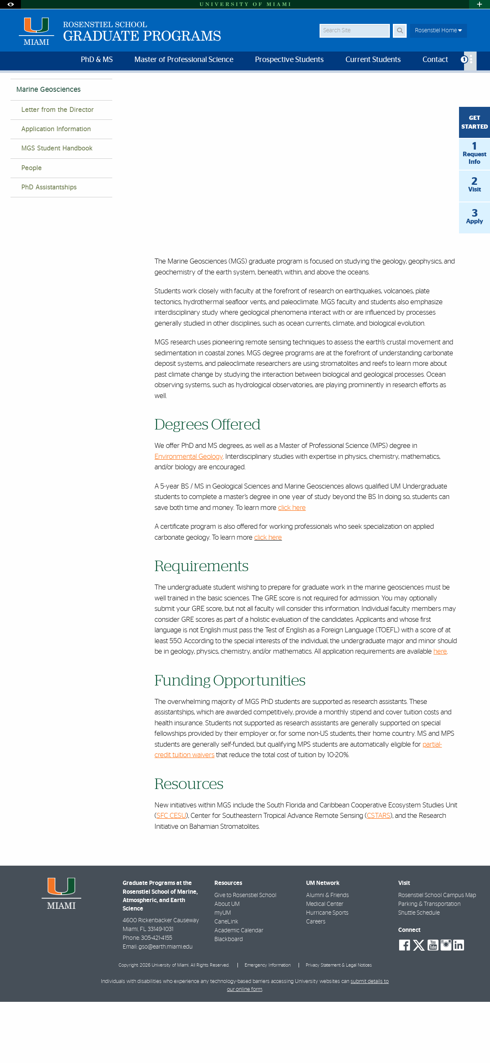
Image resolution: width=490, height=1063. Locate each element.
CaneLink (226, 983)
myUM (222, 974)
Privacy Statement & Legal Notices (339, 1026)
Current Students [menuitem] (373, 60)
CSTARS (378, 876)
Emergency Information (268, 1026)
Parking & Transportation (429, 965)
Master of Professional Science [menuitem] (183, 60)
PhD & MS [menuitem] (97, 60)
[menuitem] (470, 61)
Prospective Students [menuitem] (289, 60)
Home (177, 90)
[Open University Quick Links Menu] (479, 4)
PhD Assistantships (49, 249)
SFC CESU (171, 876)
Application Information (56, 190)
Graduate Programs (221, 90)
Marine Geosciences (281, 90)
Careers (315, 983)
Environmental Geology (189, 517)
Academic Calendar (238, 992)
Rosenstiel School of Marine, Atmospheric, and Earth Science (83, 90)
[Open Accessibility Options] (10, 4)
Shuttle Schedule (419, 974)
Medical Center (324, 965)
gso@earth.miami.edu (166, 1008)
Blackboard (228, 1001)
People (31, 229)
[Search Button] (400, 31)
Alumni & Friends (327, 957)
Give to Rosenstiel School (245, 957)
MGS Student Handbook (57, 210)
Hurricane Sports (327, 974)
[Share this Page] (473, 85)
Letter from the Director (57, 171)
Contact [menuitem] (435, 60)
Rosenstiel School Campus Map (437, 957)
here (440, 712)
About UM (227, 965)
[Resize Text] (454, 85)
